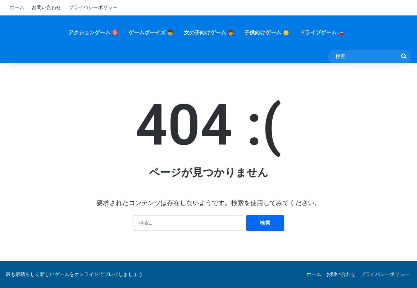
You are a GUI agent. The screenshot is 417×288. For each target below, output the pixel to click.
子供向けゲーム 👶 (266, 32)
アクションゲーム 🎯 (93, 32)
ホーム (16, 7)
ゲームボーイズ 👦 (151, 32)
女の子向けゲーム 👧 (209, 32)
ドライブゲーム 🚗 (322, 32)
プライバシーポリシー (93, 7)
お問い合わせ (46, 7)
